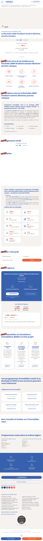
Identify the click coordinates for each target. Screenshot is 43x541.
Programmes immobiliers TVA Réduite (30, 502)
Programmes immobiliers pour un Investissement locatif (29, 500)
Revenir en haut (21, 536)
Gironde (3, 442)
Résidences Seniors (26, 507)
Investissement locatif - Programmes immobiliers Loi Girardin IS (9, 503)
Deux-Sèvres (4, 447)
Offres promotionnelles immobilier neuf (30, 498)
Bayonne (24, 443)
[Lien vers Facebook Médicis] (2, 488)
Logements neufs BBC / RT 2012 (28, 496)
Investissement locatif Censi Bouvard (9, 505)
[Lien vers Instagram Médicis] (12, 488)
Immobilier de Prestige (6, 496)
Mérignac (24, 446)
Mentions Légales (6, 532)
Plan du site (29, 532)
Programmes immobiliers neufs (9, 494)
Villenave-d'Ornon (26, 445)
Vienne (3, 446)
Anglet (24, 444)
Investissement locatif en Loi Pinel (8, 498)
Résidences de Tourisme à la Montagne (30, 505)
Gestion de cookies (23, 532)
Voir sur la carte (21, 281)
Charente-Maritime (5, 444)
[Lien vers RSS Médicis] (14, 488)
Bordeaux (24, 440)
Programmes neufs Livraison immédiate (30, 504)
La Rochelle (25, 442)
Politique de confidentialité (14, 532)
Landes (3, 445)
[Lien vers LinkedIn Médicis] (7, 488)
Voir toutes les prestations (10, 131)
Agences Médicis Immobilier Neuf (9, 512)
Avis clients (34, 532)
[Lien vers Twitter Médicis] (5, 488)
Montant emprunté (6, 256)
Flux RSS (39, 532)
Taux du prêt (26, 256)
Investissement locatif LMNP (7, 506)
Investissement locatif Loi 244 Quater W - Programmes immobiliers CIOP (10, 509)
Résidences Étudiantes (27, 509)
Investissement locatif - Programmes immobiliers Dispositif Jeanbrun (9, 500)
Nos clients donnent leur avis (8, 514)
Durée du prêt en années (7, 260)
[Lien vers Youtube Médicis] (9, 488)
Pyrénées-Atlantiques (6, 443)
